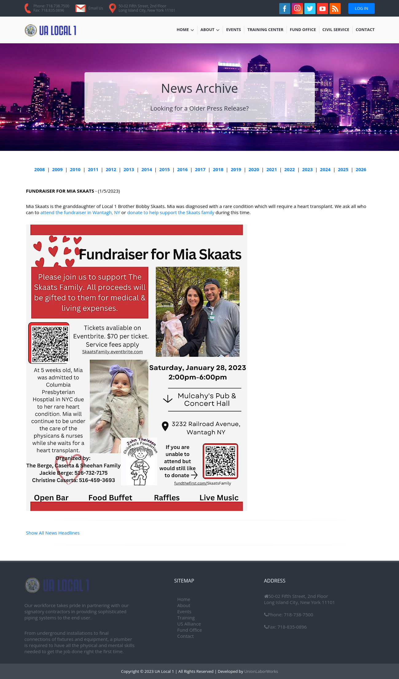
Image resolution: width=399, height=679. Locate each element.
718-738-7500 (298, 614)
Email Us (95, 8)
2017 (200, 169)
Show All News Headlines (53, 533)
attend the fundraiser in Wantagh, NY (80, 212)
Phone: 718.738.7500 (51, 6)
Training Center (265, 30)
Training (186, 617)
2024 (325, 169)
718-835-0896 (291, 627)
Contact (365, 30)
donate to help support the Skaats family (170, 212)
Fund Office (303, 30)
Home (185, 30)
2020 (253, 169)
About (210, 30)
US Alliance (189, 624)
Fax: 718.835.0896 (48, 10)
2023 (307, 169)
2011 (93, 169)
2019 (236, 169)
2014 (146, 169)
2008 (39, 169)
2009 (57, 169)
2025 (343, 169)
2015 (164, 169)
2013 (128, 169)
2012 (111, 169)
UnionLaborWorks (260, 671)
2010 (75, 169)
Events (235, 30)
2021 (271, 169)
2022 (289, 169)
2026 (361, 169)
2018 (218, 169)
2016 (182, 169)
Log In (361, 8)
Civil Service (336, 30)
